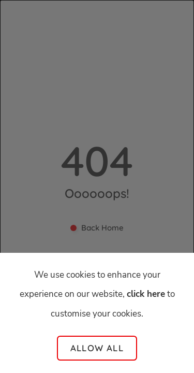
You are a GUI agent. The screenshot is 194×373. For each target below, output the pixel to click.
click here (146, 294)
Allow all (97, 347)
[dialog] (97, 186)
